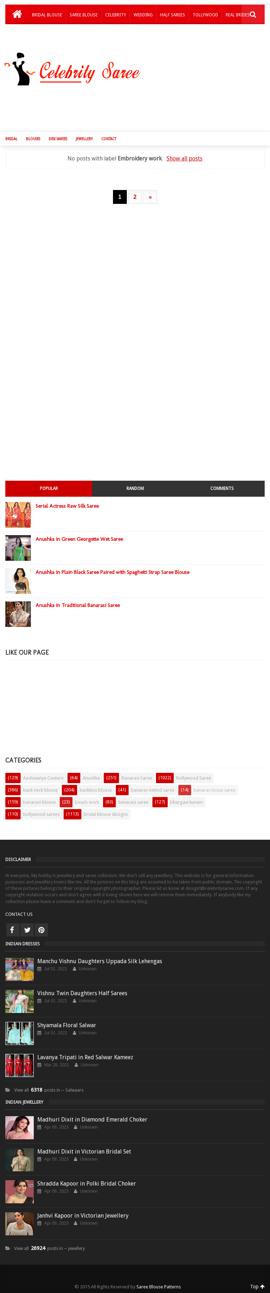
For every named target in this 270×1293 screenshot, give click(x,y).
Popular (49, 488)
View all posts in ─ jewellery (49, 1248)
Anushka (91, 778)
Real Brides (238, 14)
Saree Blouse (84, 14)
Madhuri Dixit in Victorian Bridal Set (84, 1151)
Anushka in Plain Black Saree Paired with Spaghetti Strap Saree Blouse (112, 572)
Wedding (143, 14)
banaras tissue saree (215, 790)
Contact (108, 139)
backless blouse (96, 790)
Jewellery (84, 139)
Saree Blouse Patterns (158, 1286)
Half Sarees (172, 14)
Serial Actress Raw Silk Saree (67, 506)
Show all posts (184, 158)
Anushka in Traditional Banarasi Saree (78, 605)
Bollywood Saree (193, 778)
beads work (87, 802)
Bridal (11, 139)
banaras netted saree (152, 790)
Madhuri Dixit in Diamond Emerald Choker (92, 1119)
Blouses (33, 139)
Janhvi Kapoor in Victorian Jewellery (83, 1215)
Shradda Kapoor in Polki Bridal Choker (86, 1183)
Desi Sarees (58, 139)
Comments (222, 488)
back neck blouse (40, 790)
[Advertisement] (138, 107)
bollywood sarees (41, 814)
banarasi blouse (39, 802)
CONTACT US (19, 914)
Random (135, 488)
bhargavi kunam (186, 802)
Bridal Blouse (47, 14)
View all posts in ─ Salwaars (48, 1090)
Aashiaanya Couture (43, 778)
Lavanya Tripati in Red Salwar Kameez (85, 1057)
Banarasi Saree (137, 778)
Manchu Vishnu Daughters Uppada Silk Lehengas (99, 961)
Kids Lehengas (47, 33)
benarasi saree (133, 802)
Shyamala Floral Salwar (66, 1025)
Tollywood (205, 14)
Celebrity (115, 14)
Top (257, 1286)
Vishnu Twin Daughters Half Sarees (82, 993)
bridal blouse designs (106, 814)
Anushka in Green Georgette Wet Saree (79, 539)
